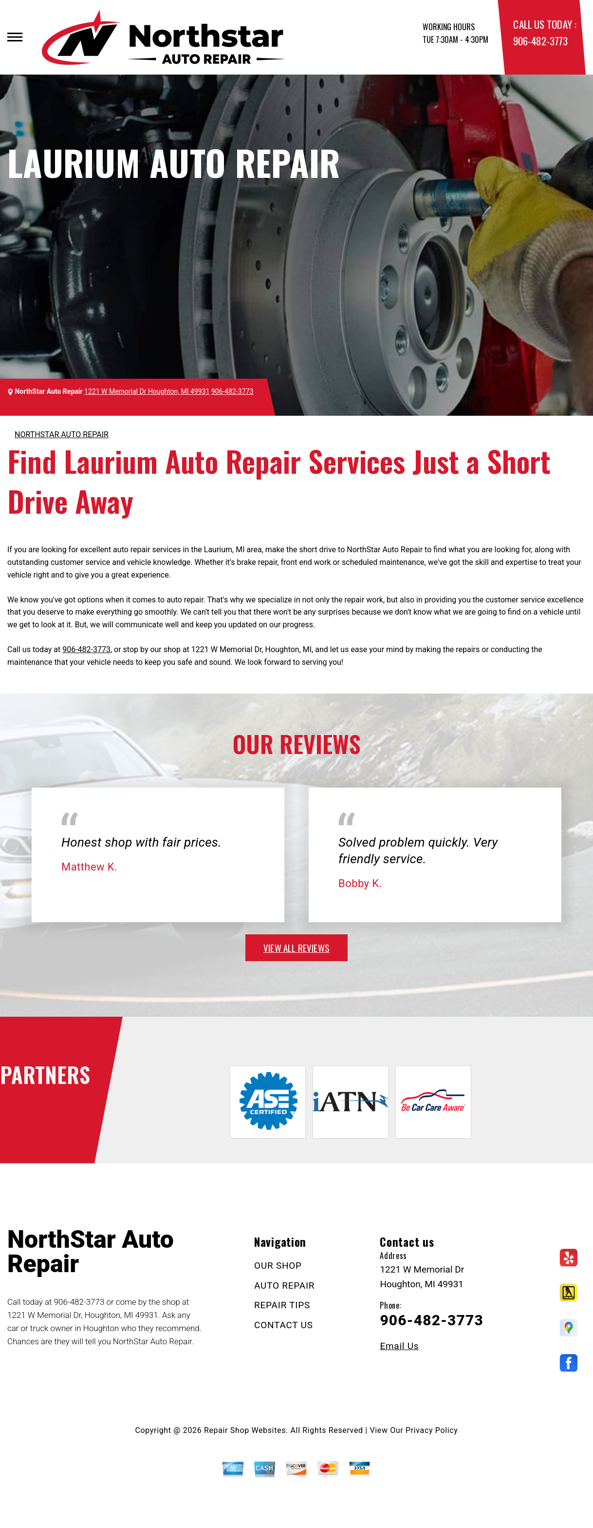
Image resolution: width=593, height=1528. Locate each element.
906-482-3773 (540, 40)
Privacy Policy (432, 1430)
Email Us (399, 1346)
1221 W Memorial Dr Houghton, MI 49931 (146, 391)
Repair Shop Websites (245, 1430)
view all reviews (296, 947)
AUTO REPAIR (284, 1285)
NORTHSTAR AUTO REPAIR (62, 434)
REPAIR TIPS (282, 1305)
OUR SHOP (278, 1265)
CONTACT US (283, 1325)
